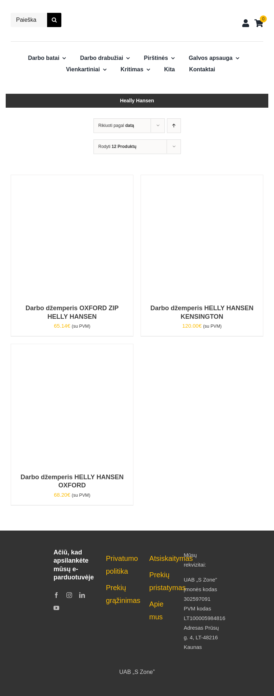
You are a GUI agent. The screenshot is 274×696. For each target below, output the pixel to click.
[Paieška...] (29, 20)
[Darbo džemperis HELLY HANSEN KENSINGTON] (202, 180)
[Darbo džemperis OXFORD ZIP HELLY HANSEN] (72, 180)
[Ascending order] (174, 125)
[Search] (54, 20)
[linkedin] (82, 595)
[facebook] (56, 595)
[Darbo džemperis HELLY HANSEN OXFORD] (72, 349)
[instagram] (69, 595)
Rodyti (117, 146)
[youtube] (56, 608)
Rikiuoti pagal (116, 125)
